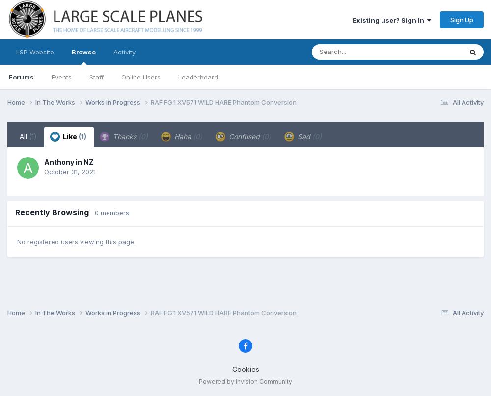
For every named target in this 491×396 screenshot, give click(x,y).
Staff (96, 77)
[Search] (360, 52)
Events (62, 77)
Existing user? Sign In (392, 20)
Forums (21, 77)
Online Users (141, 77)
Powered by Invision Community (245, 381)
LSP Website (35, 52)
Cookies (245, 369)
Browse (84, 56)
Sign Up (461, 20)
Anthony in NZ (69, 162)
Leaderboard (198, 77)
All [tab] (28, 136)
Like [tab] (68, 137)
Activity (124, 52)
